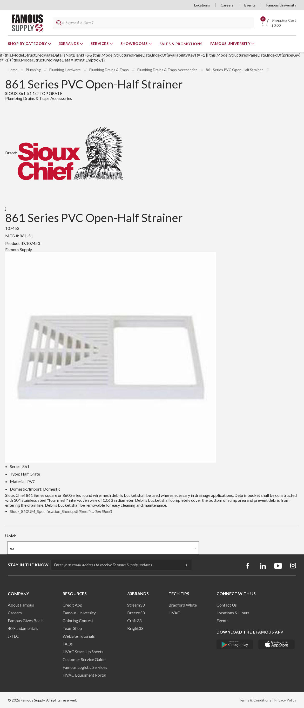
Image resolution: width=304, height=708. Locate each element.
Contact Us (227, 604)
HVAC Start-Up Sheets (83, 651)
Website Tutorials (79, 636)
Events (250, 5)
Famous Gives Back (25, 620)
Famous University (281, 5)
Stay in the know (28, 564)
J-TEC (13, 636)
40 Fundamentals (23, 628)
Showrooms (134, 43)
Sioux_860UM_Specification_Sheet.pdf (61, 511)
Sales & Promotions (180, 44)
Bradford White (182, 604)
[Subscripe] (184, 565)
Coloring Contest (78, 620)
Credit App (72, 604)
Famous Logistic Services (85, 667)
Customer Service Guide (84, 659)
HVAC (174, 612)
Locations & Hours (233, 612)
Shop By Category (28, 43)
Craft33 (134, 620)
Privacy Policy (285, 700)
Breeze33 (136, 612)
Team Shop (72, 628)
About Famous (21, 604)
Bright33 (135, 628)
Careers (227, 5)
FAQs (68, 643)
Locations (202, 5)
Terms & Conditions (255, 700)
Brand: (64, 152)
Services (100, 43)
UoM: (10, 535)
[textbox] (152, 23)
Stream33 (136, 604)
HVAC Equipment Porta (84, 674)
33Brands (69, 43)
